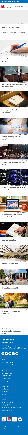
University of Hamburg (8, 1)
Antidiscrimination (7, 410)
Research (4, 370)
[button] (18, 1)
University (4, 386)
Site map (3, 333)
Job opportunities (6, 378)
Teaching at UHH (6, 373)
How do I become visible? (10, 288)
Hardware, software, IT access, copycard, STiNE (12, 216)
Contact (3, 400)
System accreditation (20, 418)
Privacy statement (6, 331)
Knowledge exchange (8, 381)
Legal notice (12, 330)
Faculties (4, 392)
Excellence (4, 389)
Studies (3, 360)
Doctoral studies (6, 376)
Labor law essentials (8, 240)
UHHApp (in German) (8, 405)
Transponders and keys (9, 263)
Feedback (3, 330)
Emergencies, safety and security (11, 407)
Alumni (3, 394)
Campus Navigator (7, 402)
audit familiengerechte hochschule (3, 419)
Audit (8, 418)
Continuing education (8, 365)
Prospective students (7, 362)
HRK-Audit (13, 418)
